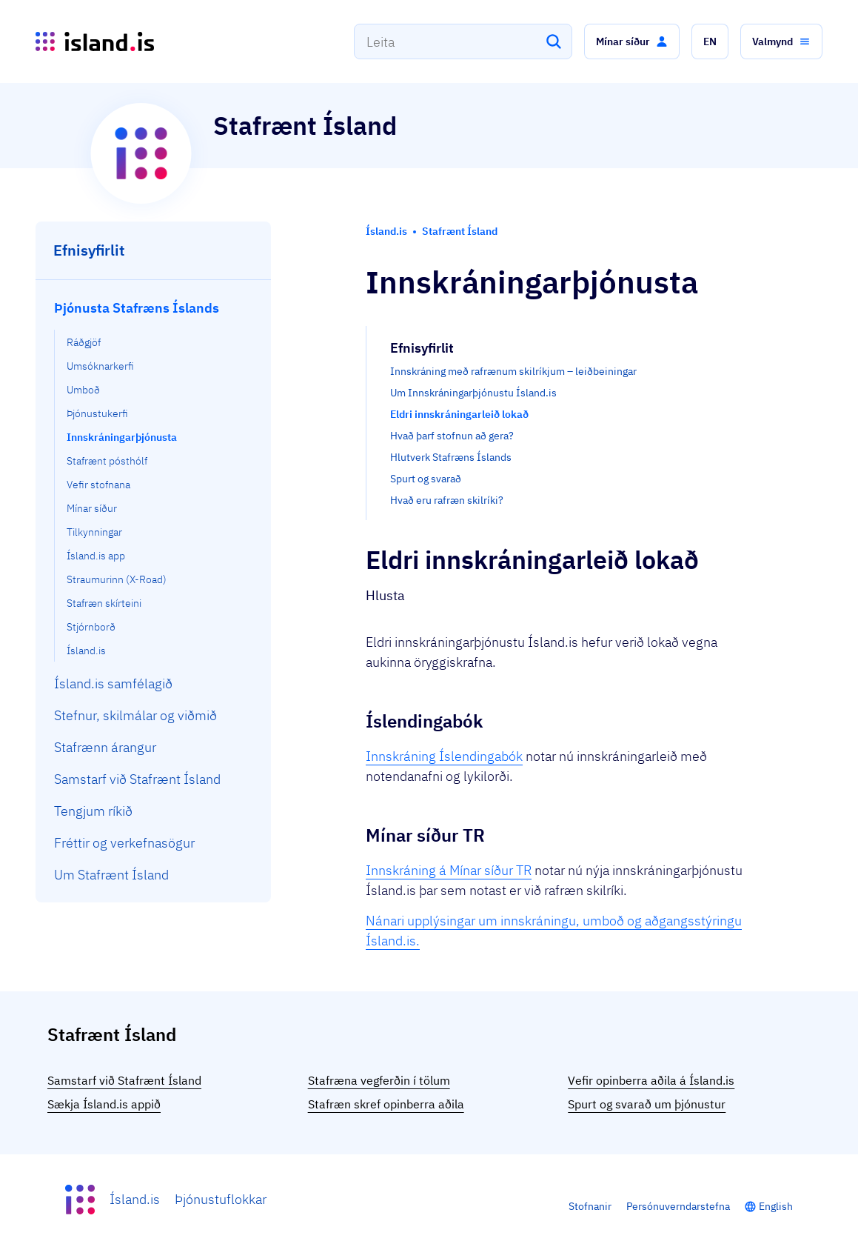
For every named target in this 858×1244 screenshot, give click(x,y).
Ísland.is (135, 1199)
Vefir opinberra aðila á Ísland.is (651, 1080)
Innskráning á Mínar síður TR (449, 870)
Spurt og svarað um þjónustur (646, 1104)
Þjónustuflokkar (221, 1199)
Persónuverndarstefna (678, 1206)
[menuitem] (153, 477)
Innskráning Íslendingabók (444, 756)
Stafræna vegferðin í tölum (379, 1080)
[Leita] (554, 41)
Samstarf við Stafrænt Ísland (124, 1080)
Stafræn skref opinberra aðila (386, 1104)
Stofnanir (590, 1206)
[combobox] (463, 41)
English (776, 1206)
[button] (632, 41)
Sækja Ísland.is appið (104, 1104)
